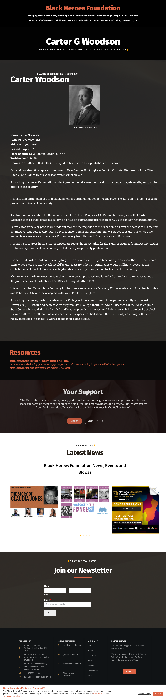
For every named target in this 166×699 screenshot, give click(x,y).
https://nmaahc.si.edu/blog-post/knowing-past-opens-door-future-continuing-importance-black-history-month (68, 364)
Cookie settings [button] (144, 693)
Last (70, 595)
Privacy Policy (99, 693)
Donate (126, 20)
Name (47, 586)
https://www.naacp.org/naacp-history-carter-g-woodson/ (39, 360)
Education (85, 20)
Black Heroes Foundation (83, 8)
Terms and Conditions (13, 696)
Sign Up (50, 612)
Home (33, 20)
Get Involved (107, 20)
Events (72, 20)
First (46, 595)
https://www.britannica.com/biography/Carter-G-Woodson (40, 367)
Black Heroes (46, 20)
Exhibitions (60, 20)
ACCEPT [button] (158, 694)
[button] (80, 535)
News (96, 20)
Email (47, 600)
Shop (118, 20)
